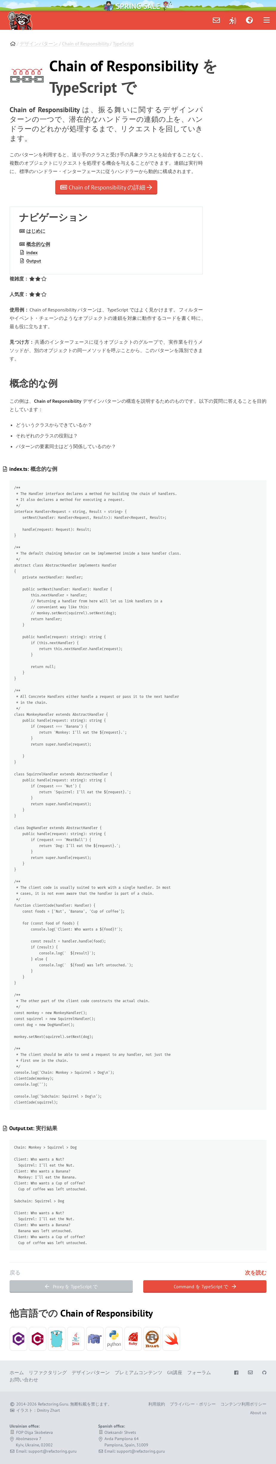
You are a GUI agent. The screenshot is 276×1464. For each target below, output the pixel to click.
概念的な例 (38, 244)
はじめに (35, 231)
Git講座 (174, 1372)
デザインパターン (39, 44)
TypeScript (123, 44)
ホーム (17, 1372)
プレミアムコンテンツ (138, 1372)
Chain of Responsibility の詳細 (106, 187)
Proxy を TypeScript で (71, 1286)
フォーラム (199, 1372)
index (32, 252)
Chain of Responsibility (85, 44)
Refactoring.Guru (53, 1404)
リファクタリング (48, 1372)
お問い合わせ (24, 1379)
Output (33, 261)
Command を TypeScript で (205, 1286)
